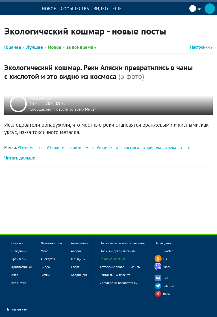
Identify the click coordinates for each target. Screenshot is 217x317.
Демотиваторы (51, 243)
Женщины (78, 259)
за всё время (81, 47)
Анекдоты (48, 259)
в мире (105, 147)
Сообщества (76, 8)
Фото (44, 251)
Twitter (168, 251)
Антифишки (79, 243)
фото (187, 147)
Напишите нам (20, 309)
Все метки (18, 283)
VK (166, 278)
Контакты (106, 275)
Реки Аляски (31, 147)
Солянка (17, 243)
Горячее (12, 47)
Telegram (169, 286)
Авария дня (79, 275)
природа (153, 147)
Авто (14, 275)
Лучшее (34, 47)
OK (165, 259)
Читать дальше (19, 158)
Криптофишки (21, 267)
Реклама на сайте (113, 259)
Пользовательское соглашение (122, 243)
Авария (76, 251)
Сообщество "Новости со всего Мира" (63, 108)
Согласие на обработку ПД (119, 283)
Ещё (118, 8)
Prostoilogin (40, 97)
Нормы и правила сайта (117, 251)
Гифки (45, 275)
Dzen (166, 294)
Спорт (75, 267)
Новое (50, 8)
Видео (102, 8)
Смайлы (134, 267)
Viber (166, 267)
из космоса (128, 147)
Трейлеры (18, 259)
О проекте (123, 275)
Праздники (19, 251)
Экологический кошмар (71, 147)
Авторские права (112, 267)
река (172, 147)
